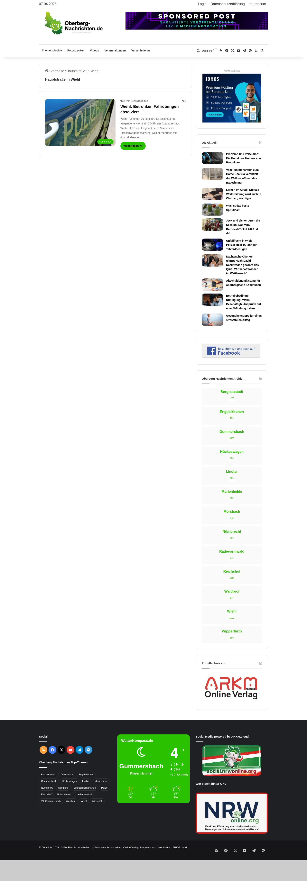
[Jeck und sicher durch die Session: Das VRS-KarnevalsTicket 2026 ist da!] (212, 224)
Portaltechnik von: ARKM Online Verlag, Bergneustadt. (125, 847)
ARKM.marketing (232, 71)
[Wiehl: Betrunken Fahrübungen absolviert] (80, 122)
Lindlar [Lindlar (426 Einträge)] (85, 781)
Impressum (257, 4)
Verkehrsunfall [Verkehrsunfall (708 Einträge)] (84, 794)
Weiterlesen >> (133, 145)
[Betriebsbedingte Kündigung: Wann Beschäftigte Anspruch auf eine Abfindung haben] (212, 300)
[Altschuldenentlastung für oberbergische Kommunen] (212, 284)
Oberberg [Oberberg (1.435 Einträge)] (63, 787)
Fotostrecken (76, 50)
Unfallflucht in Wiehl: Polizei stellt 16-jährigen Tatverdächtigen (241, 245)
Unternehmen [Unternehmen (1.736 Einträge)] (64, 794)
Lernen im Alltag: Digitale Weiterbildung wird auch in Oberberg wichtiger (243, 194)
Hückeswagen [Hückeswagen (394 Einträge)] (69, 781)
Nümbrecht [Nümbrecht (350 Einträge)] (47, 787)
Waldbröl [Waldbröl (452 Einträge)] (70, 801)
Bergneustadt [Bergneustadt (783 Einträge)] (48, 774)
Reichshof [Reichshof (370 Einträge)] (46, 794)
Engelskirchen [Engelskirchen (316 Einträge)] (86, 774)
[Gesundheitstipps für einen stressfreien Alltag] (212, 319)
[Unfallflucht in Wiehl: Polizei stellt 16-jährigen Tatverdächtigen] (212, 245)
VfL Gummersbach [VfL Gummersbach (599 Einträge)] (51, 801)
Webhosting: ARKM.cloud (172, 847)
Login (202, 4)
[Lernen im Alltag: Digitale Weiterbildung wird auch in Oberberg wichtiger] (212, 194)
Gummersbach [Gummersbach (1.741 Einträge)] (49, 781)
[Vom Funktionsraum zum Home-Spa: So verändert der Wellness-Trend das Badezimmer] (212, 174)
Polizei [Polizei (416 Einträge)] (104, 787)
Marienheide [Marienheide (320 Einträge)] (101, 781)
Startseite (54, 71)
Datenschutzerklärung (227, 4)
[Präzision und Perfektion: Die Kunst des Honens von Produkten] (212, 158)
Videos (94, 50)
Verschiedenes (140, 50)
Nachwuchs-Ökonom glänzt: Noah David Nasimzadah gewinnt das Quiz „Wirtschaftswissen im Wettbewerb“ (242, 265)
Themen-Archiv (52, 50)
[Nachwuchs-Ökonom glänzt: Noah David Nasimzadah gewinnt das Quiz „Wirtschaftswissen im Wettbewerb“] (212, 260)
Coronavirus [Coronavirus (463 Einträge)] (66, 774)
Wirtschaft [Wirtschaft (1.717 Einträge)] (97, 801)
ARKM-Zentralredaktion (135, 101)
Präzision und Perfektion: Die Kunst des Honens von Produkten (243, 158)
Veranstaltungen (115, 50)
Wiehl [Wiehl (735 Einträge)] (84, 801)
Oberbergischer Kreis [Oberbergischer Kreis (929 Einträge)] (84, 787)
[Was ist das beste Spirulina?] (212, 210)
